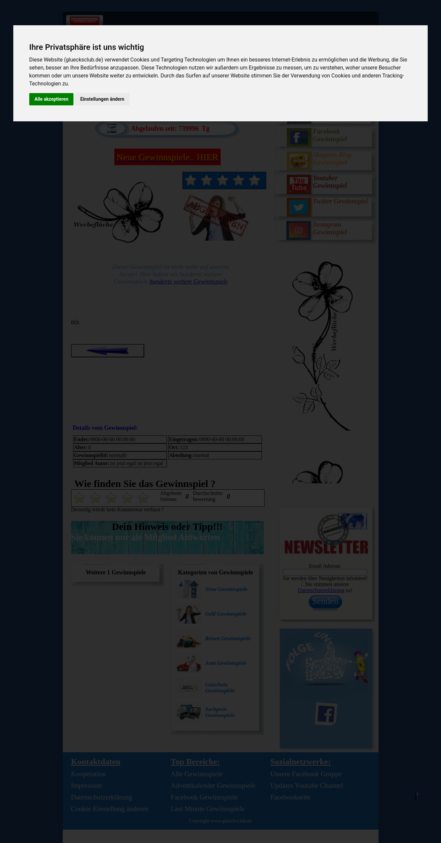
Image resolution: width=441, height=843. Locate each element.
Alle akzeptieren (51, 99)
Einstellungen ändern (102, 99)
